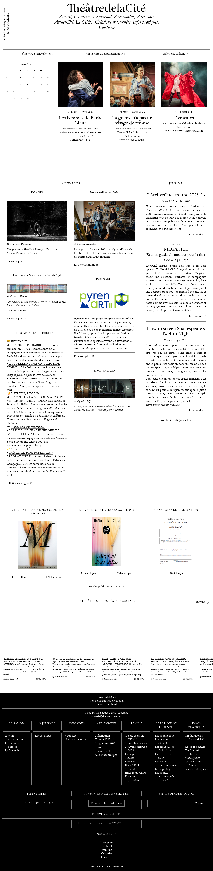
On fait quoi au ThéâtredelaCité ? (196, 739)
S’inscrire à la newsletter (37, 53)
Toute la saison (14, 739)
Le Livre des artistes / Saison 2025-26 (99, 823)
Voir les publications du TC (105, 586)
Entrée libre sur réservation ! (28, 426)
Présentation (102, 735)
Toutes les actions (75, 739)
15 (20, 84)
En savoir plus (15, 261)
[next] (204, 601)
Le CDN (84, 22)
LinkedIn (106, 857)
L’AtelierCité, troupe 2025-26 (176, 195)
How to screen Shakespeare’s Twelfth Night (176, 331)
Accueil (64, 17)
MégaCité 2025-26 (136, 743)
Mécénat (130, 769)
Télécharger (55, 577)
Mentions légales (97, 866)
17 (34, 84)
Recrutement (102, 751)
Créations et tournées (112, 22)
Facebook (107, 846)
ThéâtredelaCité (106, 9)
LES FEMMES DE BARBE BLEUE (30, 345)
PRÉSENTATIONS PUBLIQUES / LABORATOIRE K (30, 454)
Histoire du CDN (135, 772)
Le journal (102, 17)
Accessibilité (124, 17)
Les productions (164, 735)
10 (34, 77)
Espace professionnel (176, 793)
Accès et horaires (195, 746)
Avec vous (145, 17)
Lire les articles (43, 735)
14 (13, 84)
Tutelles (129, 758)
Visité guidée (192, 758)
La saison (82, 17)
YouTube (106, 849)
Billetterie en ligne (175, 53)
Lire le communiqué (86, 265)
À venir (9, 735)
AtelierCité (63, 22)
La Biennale (12, 750)
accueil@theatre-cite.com (106, 716)
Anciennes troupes (106, 755)
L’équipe (130, 754)
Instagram (106, 842)
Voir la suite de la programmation (106, 53)
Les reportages (163, 769)
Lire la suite (196, 234)
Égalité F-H (132, 765)
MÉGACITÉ (176, 249)
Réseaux (130, 761)
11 (41, 77)
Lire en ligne (20, 577)
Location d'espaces (196, 769)
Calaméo (106, 853)
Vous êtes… (72, 735)
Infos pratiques (145, 22)
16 (27, 84)
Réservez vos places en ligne (36, 802)
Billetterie (106, 27)
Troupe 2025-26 (104, 739)
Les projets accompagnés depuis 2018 (164, 776)
